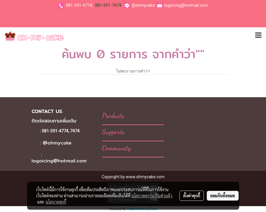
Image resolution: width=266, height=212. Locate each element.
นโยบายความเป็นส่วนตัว (151, 195)
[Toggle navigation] (258, 35)
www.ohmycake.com (145, 176)
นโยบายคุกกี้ (56, 201)
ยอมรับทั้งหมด (222, 195)
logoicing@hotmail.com (186, 5)
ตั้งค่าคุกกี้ (191, 195)
